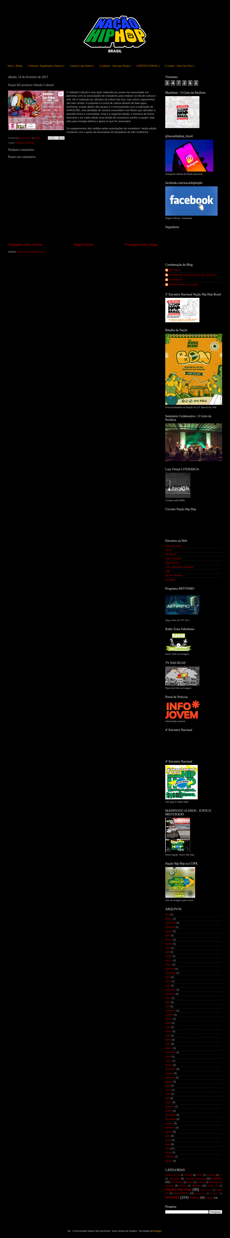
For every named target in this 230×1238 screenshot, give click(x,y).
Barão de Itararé (173, 546)
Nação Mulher (181, 1193)
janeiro (168, 918)
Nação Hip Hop (178, 1189)
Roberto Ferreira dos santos (183, 284)
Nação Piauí (200, 1193)
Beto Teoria (175, 270)
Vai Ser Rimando (174, 575)
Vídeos (209, 1197)
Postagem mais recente (25, 244)
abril (167, 914)
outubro (169, 1014)
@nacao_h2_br (172, 1175)
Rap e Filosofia (173, 558)
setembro (170, 927)
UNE (167, 571)
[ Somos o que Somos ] (82, 65)
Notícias (30, 143)
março (168, 956)
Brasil (199, 1175)
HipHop (183, 1185)
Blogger (158, 1231)
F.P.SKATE (171, 554)
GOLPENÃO (177, 1182)
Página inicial (83, 244)
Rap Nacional (172, 563)
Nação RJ (214, 1193)
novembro (170, 922)
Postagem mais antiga (141, 244)
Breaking (211, 1175)
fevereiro (170, 968)
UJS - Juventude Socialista (179, 567)
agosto (168, 931)
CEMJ (168, 550)
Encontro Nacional (195, 1178)
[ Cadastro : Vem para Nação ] (115, 65)
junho (168, 981)
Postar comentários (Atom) (31, 251)
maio (167, 948)
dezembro (170, 1115)
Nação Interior (206, 1190)
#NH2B (188, 1175)
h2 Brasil (201, 1182)
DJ (221, 1175)
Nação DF (213, 1185)
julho (167, 935)
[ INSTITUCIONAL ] (147, 65)
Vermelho (170, 579)
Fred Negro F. (176, 279)
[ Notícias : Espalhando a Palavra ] (46, 65)
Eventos (20, 143)
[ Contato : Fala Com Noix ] (179, 65)
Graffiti (190, 1182)
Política (194, 1197)
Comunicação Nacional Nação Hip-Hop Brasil (192, 275)
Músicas (196, 1185)
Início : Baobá (15, 65)
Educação (174, 1178)
